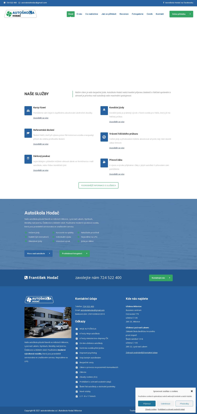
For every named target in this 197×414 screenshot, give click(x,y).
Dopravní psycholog (88, 352)
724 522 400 (11, 2)
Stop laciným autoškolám (90, 357)
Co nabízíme (91, 14)
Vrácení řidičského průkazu (123, 133)
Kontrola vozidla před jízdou (92, 348)
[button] (192, 391)
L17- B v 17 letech (88, 396)
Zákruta (83, 372)
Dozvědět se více (40, 118)
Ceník (150, 14)
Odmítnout (165, 403)
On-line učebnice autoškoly (91, 343)
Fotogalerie (137, 14)
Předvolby (184, 403)
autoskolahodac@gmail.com (34, 2)
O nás (79, 14)
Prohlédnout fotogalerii (72, 254)
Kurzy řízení (39, 107)
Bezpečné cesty (87, 362)
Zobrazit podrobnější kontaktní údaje (142, 352)
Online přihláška (178, 14)
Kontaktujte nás (158, 278)
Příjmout (147, 403)
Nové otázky (85, 391)
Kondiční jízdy (116, 107)
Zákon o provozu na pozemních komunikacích (99, 367)
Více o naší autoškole (36, 254)
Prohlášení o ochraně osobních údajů (171, 409)
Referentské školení (43, 130)
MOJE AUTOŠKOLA (88, 328)
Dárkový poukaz (41, 156)
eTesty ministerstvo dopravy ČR (94, 338)
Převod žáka (115, 160)
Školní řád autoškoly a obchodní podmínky (97, 386)
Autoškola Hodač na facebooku (179, 2)
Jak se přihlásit (108, 14)
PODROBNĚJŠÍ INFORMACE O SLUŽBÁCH (98, 185)
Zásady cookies (151, 409)
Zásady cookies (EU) (88, 377)
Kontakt (160, 14)
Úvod (70, 14)
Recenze (124, 14)
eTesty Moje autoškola (90, 333)
